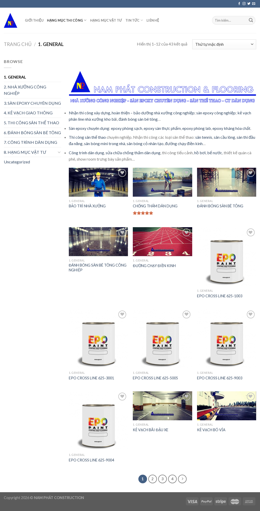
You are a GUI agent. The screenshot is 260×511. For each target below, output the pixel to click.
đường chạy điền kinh (184, 143)
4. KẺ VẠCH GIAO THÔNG (28, 112)
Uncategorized (17, 161)
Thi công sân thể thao (87, 137)
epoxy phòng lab (196, 128)
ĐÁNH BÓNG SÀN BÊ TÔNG (220, 206)
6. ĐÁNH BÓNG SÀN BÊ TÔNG (32, 132)
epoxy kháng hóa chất (231, 128)
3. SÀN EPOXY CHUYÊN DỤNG (32, 103)
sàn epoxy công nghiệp (216, 112)
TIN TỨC (134, 20)
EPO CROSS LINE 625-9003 (219, 378)
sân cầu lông (224, 137)
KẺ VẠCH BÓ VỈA (211, 430)
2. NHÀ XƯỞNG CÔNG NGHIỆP (25, 90)
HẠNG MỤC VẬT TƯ (106, 20)
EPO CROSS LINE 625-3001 (91, 378)
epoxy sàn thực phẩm (162, 128)
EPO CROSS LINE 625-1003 (219, 296)
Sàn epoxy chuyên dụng (89, 128)
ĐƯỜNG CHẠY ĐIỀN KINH (154, 266)
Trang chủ (17, 44)
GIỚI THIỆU (34, 20)
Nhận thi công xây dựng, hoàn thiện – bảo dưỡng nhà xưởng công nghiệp (131, 112)
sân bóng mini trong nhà (104, 143)
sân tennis (203, 137)
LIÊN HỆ (153, 20)
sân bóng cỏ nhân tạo (145, 143)
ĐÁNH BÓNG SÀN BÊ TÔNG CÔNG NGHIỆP (97, 267)
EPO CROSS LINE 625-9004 (91, 460)
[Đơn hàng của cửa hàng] (224, 44)
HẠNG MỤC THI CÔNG (67, 20)
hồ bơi (200, 152)
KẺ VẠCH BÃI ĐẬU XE (150, 430)
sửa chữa (114, 152)
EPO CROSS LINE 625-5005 (155, 378)
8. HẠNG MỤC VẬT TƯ (25, 152)
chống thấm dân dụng (141, 152)
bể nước (214, 152)
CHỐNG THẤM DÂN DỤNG (155, 206)
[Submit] (251, 20)
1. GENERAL (15, 76)
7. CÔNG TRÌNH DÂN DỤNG (30, 142)
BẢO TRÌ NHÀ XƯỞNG (87, 206)
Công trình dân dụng (86, 152)
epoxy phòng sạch (126, 128)
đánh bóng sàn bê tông (138, 119)
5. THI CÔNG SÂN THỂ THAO (31, 122)
